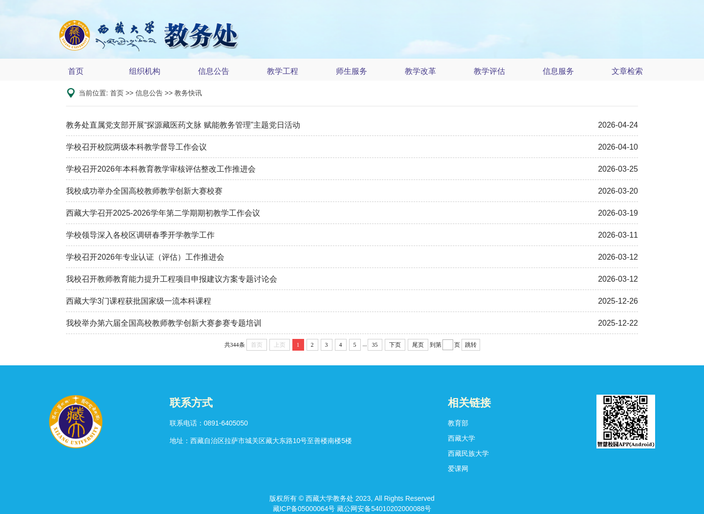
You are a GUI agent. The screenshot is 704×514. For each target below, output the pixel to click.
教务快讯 (188, 93)
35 (375, 344)
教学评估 (489, 71)
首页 (76, 71)
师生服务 (351, 71)
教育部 (458, 423)
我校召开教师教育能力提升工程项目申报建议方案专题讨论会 (171, 279)
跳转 (471, 344)
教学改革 (420, 71)
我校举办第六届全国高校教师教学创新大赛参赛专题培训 (164, 323)
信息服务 (558, 71)
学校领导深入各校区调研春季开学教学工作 (140, 235)
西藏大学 (461, 438)
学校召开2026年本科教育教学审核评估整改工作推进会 (161, 169)
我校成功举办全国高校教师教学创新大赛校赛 (144, 191)
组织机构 (144, 71)
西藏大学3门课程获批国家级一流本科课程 (138, 301)
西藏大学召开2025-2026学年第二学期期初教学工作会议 (163, 213)
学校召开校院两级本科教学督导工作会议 (136, 147)
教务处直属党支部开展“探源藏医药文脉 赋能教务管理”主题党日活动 (183, 125)
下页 (395, 344)
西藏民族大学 (468, 453)
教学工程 (282, 71)
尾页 (418, 344)
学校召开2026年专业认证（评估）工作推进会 (145, 257)
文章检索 (627, 71)
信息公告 (213, 71)
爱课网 (458, 468)
